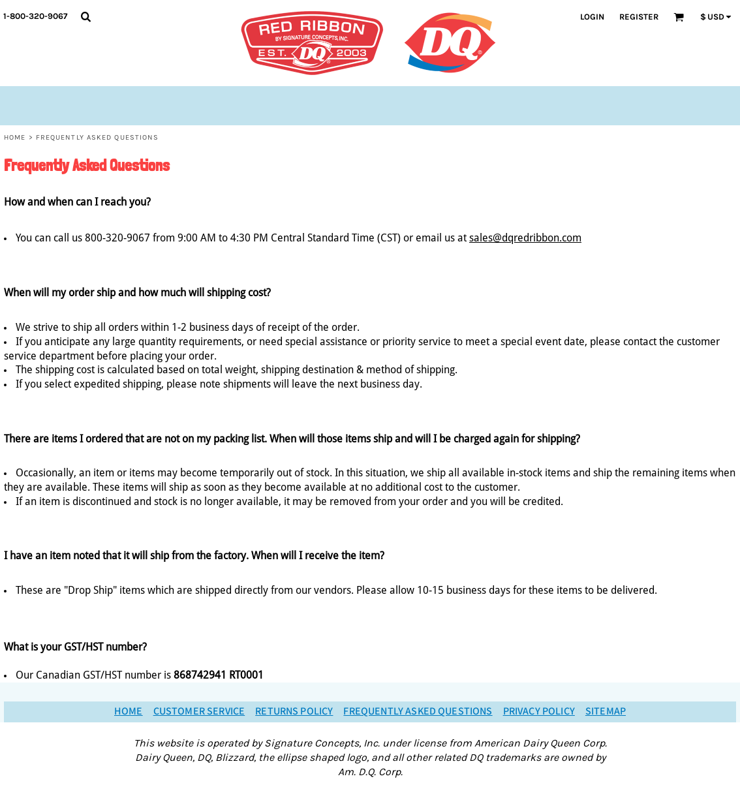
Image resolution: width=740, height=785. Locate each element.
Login (592, 17)
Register (638, 17)
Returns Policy (294, 711)
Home (14, 137)
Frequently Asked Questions (417, 711)
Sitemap (605, 711)
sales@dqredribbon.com (525, 238)
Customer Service (199, 711)
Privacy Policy (539, 711)
